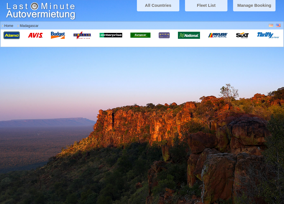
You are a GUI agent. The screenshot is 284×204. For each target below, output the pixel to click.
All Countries (158, 5)
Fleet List (206, 5)
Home (8, 26)
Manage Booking (254, 5)
